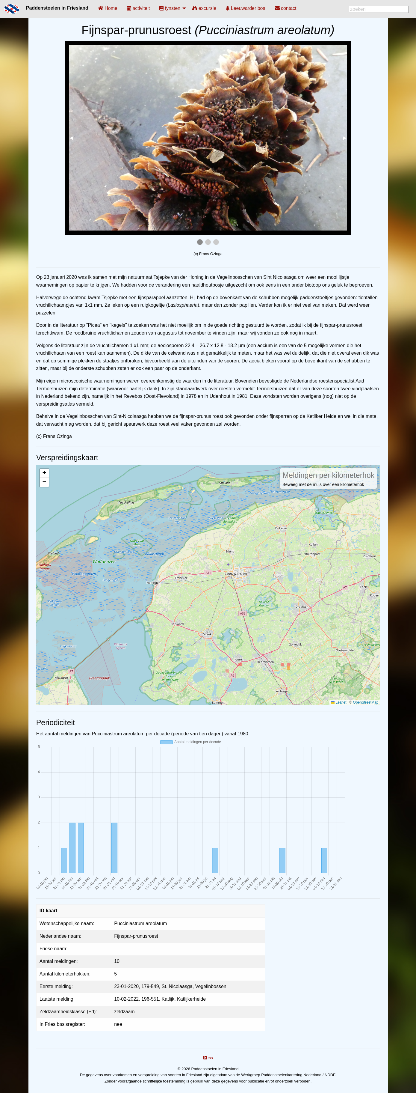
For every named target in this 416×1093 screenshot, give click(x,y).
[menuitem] (107, 8)
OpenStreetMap (366, 702)
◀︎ (73, 137)
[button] (44, 473)
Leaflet (338, 702)
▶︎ (347, 137)
